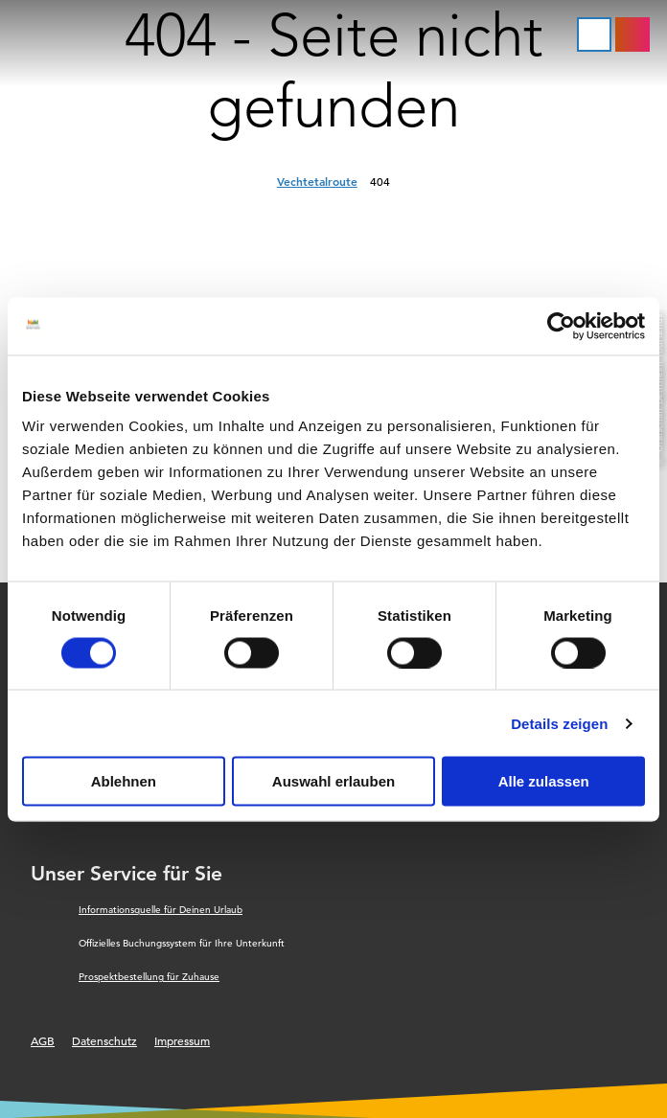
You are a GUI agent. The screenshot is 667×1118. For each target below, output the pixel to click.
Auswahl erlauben (333, 781)
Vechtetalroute (317, 181)
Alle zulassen (543, 781)
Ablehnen (123, 781)
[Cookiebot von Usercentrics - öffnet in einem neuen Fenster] (561, 325)
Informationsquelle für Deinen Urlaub (160, 909)
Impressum (182, 1040)
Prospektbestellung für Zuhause (149, 976)
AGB (43, 1040)
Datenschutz (104, 1040)
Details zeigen (559, 723)
